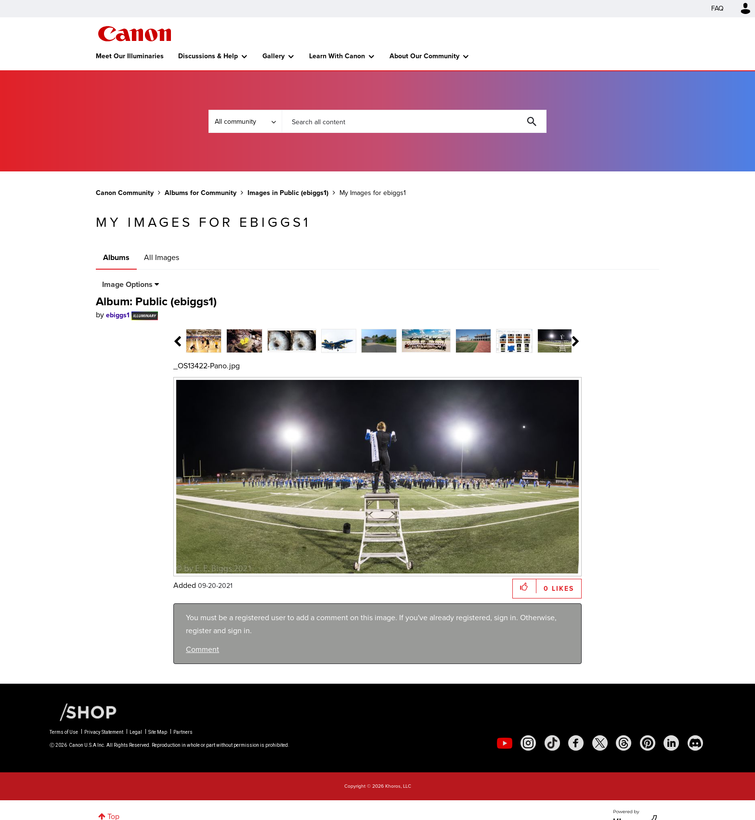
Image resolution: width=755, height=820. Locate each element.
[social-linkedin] (671, 743)
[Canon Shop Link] (83, 711)
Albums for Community (200, 193)
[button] (524, 586)
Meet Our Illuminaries (130, 56)
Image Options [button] (127, 284)
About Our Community (424, 56)
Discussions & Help (208, 56)
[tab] (197, 340)
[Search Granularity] (245, 121)
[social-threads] (623, 743)
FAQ (717, 8)
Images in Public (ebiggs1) (287, 193)
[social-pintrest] (647, 743)
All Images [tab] (161, 257)
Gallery (273, 56)
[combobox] (414, 121)
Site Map (157, 732)
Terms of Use (64, 732)
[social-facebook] (576, 743)
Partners (183, 732)
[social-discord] (695, 743)
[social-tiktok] (552, 743)
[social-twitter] (600, 743)
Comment (202, 649)
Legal (136, 732)
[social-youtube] (504, 743)
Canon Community (134, 34)
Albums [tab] (116, 257)
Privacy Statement (103, 732)
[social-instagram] (528, 743)
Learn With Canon (337, 56)
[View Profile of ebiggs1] (118, 315)
